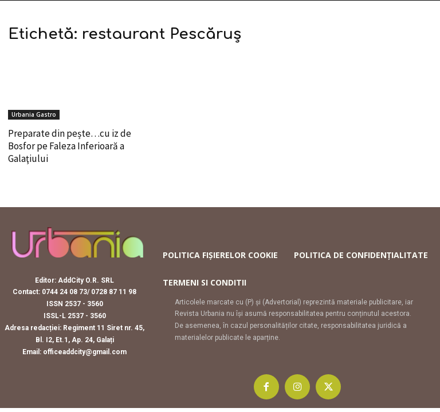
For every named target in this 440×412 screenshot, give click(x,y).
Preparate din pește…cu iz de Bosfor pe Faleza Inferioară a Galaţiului (69, 146)
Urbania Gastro (33, 114)
